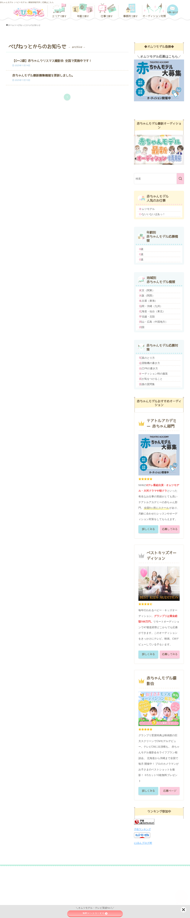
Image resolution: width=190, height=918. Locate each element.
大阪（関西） (150, 312)
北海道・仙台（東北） (155, 336)
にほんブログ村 (143, 893)
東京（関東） (150, 304)
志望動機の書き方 (152, 401)
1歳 (144, 263)
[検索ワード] (159, 178)
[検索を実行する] (180, 178)
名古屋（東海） (151, 320)
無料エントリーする (95, 913)
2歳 (144, 271)
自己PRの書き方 (151, 409)
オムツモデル (150, 210)
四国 (145, 360)
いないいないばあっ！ (155, 218)
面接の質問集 (150, 433)
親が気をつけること (154, 425)
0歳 (144, 255)
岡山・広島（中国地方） (156, 352)
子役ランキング (142, 879)
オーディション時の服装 (156, 417)
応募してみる (170, 579)
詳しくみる (148, 579)
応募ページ (169, 841)
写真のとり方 (150, 393)
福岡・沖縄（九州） (154, 328)
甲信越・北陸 (150, 344)
